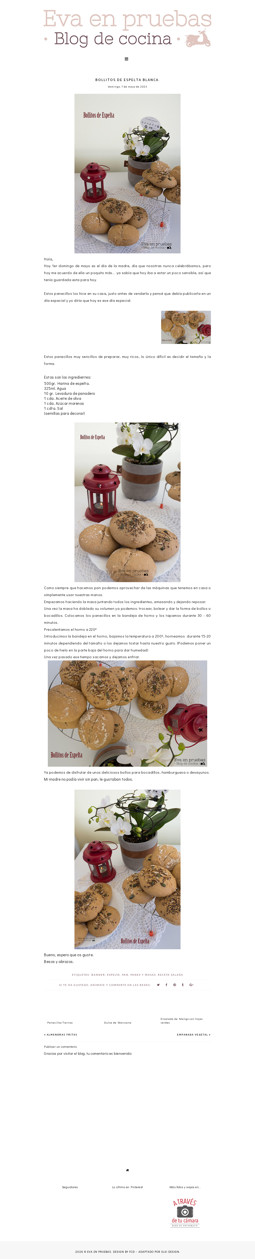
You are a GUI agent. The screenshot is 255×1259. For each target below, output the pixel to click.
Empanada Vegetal (192, 1035)
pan (125, 974)
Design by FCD (124, 1252)
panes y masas (143, 974)
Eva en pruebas (99, 1252)
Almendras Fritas (62, 1035)
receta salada (170, 974)
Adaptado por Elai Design (158, 1252)
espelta (113, 974)
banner (98, 974)
